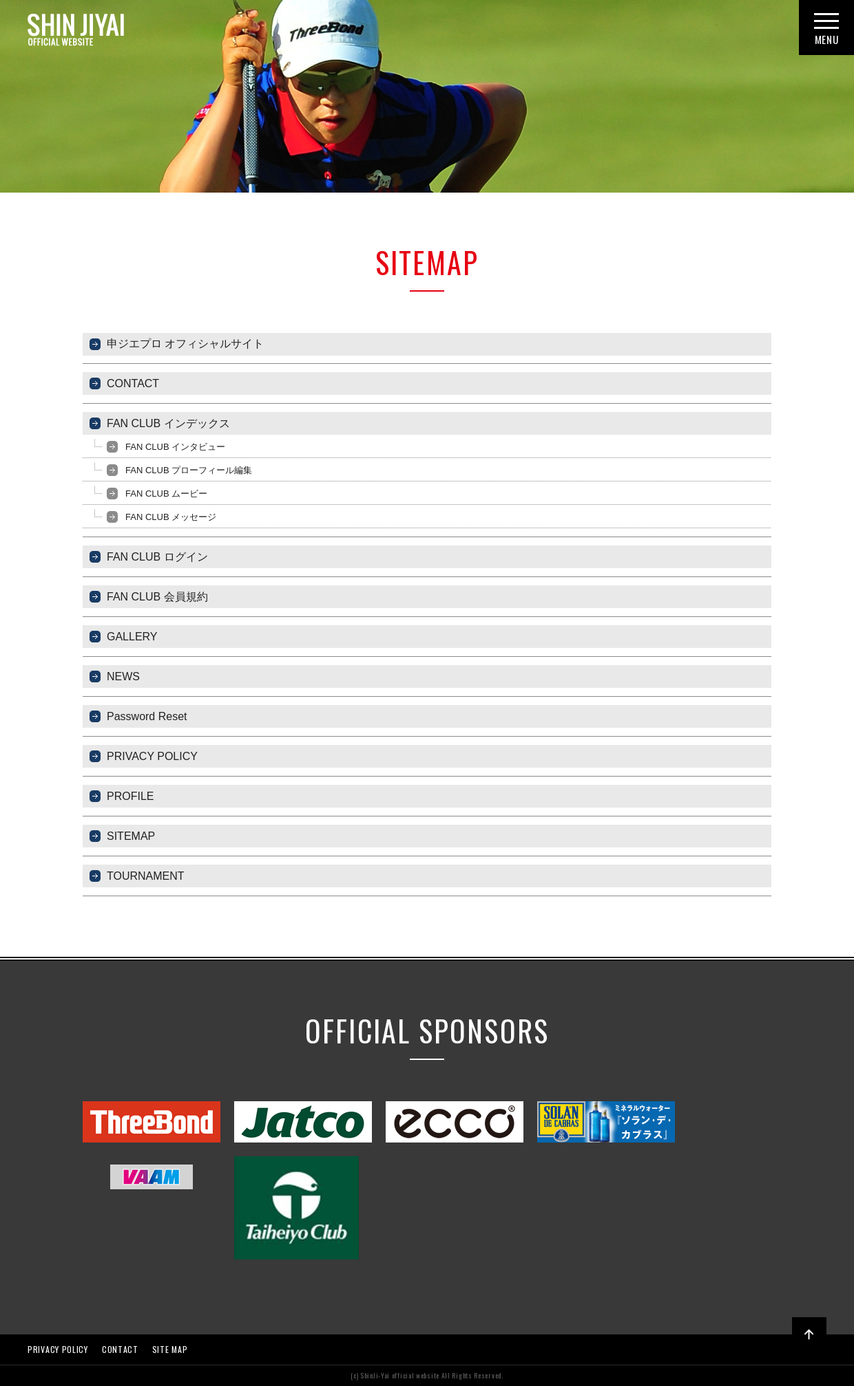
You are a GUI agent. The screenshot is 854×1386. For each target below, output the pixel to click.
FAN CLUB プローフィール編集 (188, 470)
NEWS (123, 676)
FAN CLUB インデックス (168, 423)
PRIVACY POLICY (152, 756)
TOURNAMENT (146, 876)
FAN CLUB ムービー (166, 493)
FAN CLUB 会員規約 (157, 597)
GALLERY (132, 636)
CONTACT (133, 383)
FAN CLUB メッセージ (170, 517)
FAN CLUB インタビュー (175, 447)
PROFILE (130, 796)
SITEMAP (131, 836)
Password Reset (147, 716)
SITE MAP (170, 1349)
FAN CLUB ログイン (157, 557)
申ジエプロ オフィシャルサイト (185, 343)
